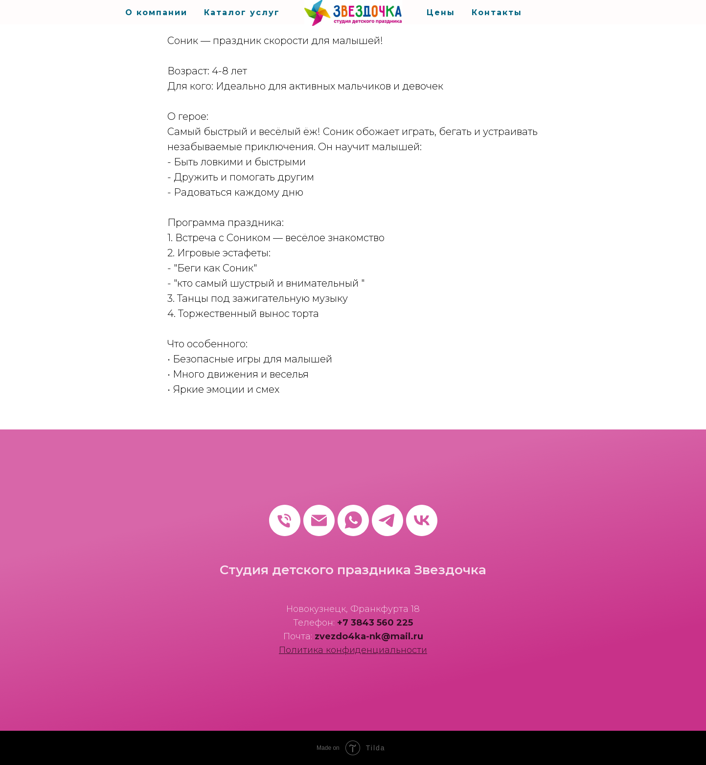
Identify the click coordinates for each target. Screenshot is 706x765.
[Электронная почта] (319, 520)
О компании (156, 12)
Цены (441, 12)
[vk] (421, 520)
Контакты (497, 12)
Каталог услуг (242, 12)
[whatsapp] (353, 520)
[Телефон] (284, 520)
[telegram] (387, 520)
